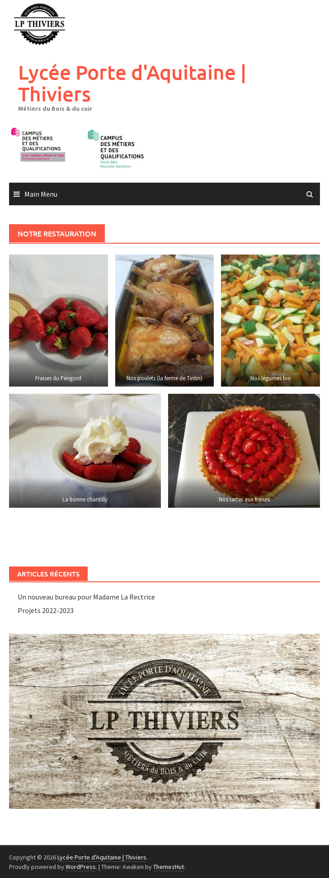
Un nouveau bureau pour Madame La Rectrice (86, 596)
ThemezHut (168, 867)
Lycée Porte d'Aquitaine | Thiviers (132, 83)
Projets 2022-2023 (46, 610)
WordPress (81, 867)
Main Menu (40, 193)
